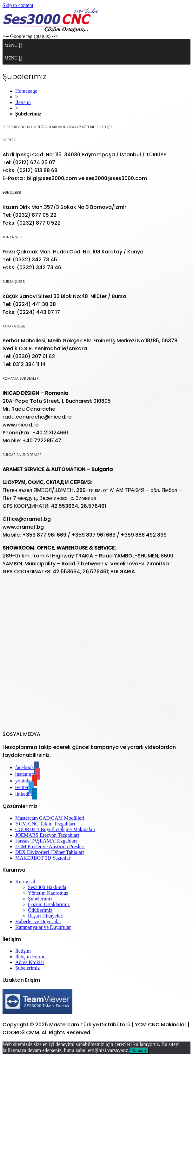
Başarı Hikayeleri (45, 915)
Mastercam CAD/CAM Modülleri (49, 818)
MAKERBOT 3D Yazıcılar (42, 858)
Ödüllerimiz (40, 910)
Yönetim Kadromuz (48, 893)
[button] (10, 45)
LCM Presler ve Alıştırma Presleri (50, 846)
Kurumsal (25, 881)
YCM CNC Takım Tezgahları (45, 823)
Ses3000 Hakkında (47, 887)
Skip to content (18, 5)
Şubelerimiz (40, 898)
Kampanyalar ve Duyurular (43, 927)
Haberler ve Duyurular (38, 921)
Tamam (139, 1050)
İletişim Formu (30, 956)
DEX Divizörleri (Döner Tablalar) (49, 852)
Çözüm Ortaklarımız (49, 904)
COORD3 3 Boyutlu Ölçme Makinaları (55, 829)
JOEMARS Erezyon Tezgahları (47, 835)
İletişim (23, 102)
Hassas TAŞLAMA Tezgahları (46, 840)
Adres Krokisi (29, 962)
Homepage (26, 91)
